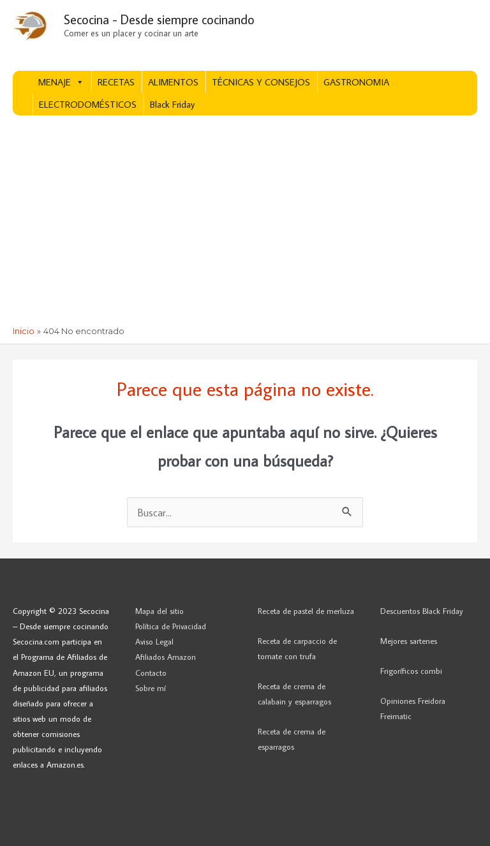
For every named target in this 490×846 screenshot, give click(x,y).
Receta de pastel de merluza (306, 611)
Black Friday (172, 104)
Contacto (151, 672)
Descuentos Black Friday (421, 611)
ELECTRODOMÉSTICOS (88, 104)
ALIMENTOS (173, 82)
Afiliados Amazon (165, 657)
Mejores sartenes (408, 641)
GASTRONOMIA (356, 82)
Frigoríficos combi (411, 671)
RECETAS (116, 82)
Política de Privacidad (170, 626)
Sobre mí (150, 688)
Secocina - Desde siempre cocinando (159, 19)
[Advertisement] (245, 230)
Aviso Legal (154, 641)
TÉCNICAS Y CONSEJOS (261, 82)
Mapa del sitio (159, 611)
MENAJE (61, 82)
